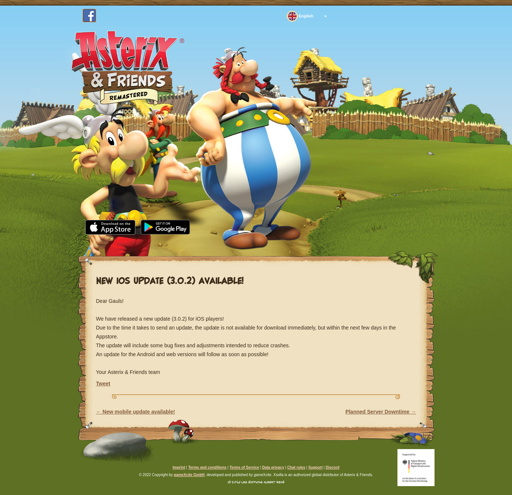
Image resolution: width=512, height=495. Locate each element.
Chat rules (296, 467)
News (143, 244)
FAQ (283, 244)
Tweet (103, 384)
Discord (332, 467)
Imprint (179, 467)
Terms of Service (244, 467)
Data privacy (273, 467)
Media (182, 244)
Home (104, 244)
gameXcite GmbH (189, 475)
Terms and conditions (207, 467)
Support (326, 244)
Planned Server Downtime (381, 412)
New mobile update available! (135, 412)
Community (235, 244)
